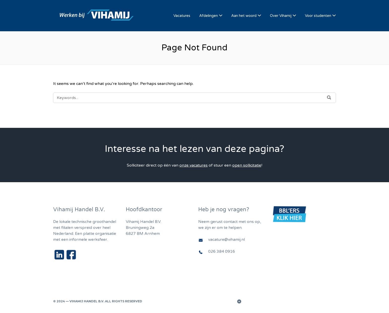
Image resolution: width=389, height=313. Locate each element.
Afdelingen (208, 15)
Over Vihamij (281, 15)
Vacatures (181, 15)
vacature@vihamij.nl (226, 239)
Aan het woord (244, 15)
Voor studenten (318, 15)
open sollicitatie (246, 165)
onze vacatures (193, 165)
